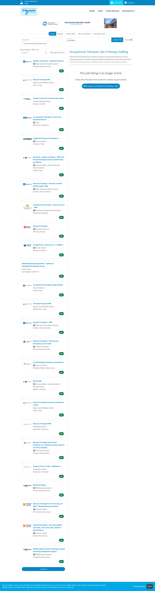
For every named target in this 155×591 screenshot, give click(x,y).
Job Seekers (116, 2)
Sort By (24, 52)
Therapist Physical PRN (42, 303)
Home (92, 11)
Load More (43, 569)
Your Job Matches (84, 34)
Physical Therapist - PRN (42, 322)
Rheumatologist (39, 485)
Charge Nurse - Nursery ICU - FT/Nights (48, 245)
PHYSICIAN (37, 381)
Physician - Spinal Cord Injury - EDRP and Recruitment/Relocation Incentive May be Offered (48, 159)
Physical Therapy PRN (41, 79)
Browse (60, 34)
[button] (128, 39)
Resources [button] (128, 11)
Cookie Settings (139, 586)
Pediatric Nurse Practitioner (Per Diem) (48, 98)
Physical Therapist (40, 226)
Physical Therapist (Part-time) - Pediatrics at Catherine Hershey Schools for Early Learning (49, 445)
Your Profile (113, 11)
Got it (150, 586)
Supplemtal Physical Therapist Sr (46, 138)
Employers (130, 2)
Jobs (100, 11)
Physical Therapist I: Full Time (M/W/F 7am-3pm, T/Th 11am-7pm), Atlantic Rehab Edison (47, 527)
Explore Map (70, 34)
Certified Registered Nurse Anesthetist (48, 362)
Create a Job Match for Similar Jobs (101, 86)
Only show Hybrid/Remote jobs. (35, 43)
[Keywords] (43, 39)
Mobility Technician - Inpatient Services (48, 61)
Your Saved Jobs (99, 34)
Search (52, 34)
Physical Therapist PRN (42, 424)
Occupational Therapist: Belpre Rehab (48, 285)
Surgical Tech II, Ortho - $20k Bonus (47, 466)
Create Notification (58, 52)
